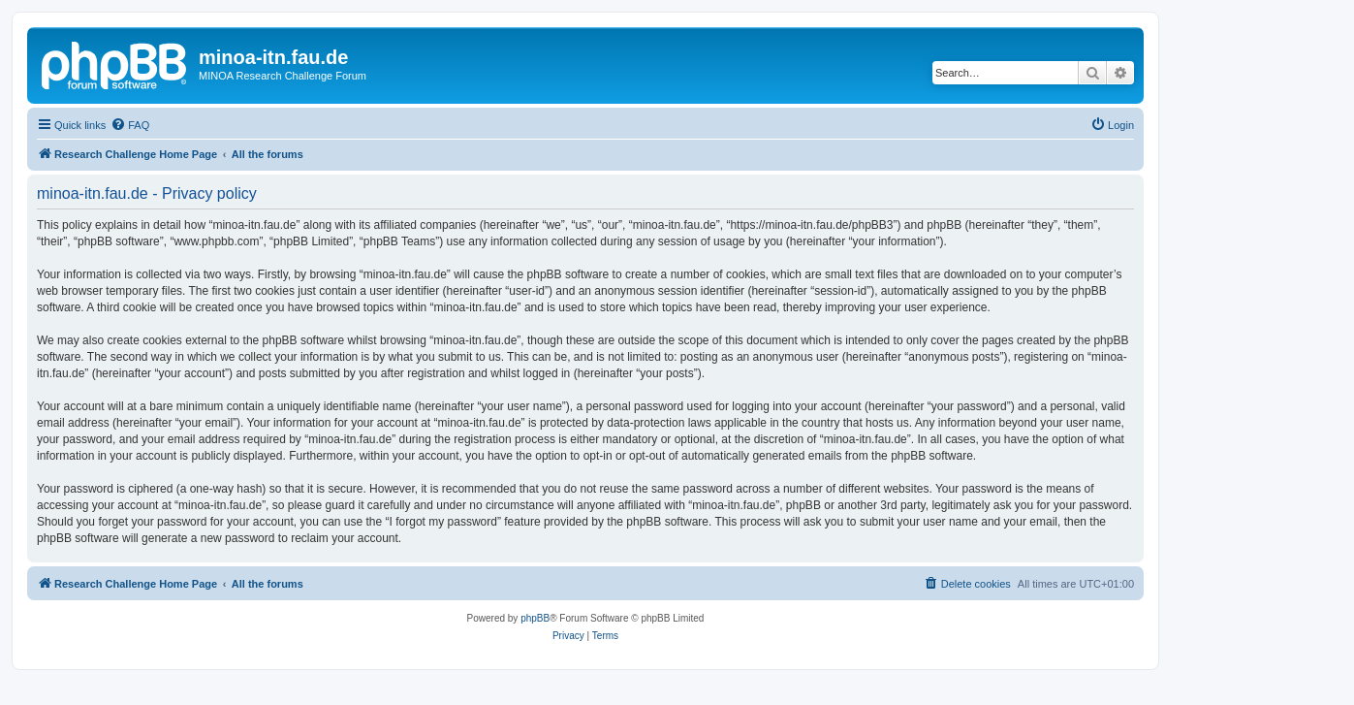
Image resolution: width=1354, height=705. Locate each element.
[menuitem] (129, 125)
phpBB (535, 618)
